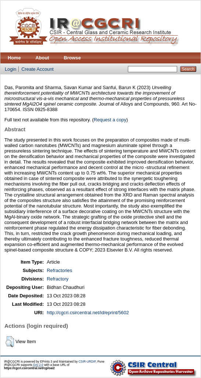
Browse (72, 57)
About (42, 57)
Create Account (37, 69)
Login (10, 69)
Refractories (59, 270)
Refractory (57, 279)
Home (14, 57)
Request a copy (110, 119)
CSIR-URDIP (87, 361)
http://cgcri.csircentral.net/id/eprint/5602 (88, 312)
